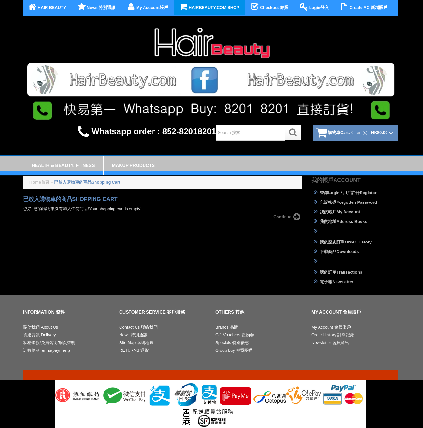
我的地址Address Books (339, 221)
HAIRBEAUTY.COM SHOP (208, 7)
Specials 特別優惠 (232, 342)
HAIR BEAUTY (46, 7)
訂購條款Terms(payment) (46, 350)
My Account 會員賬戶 (331, 327)
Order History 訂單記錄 (332, 335)
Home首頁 (39, 182)
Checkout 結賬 (269, 7)
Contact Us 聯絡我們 (138, 327)
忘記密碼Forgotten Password (344, 202)
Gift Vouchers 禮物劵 (234, 335)
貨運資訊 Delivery (39, 335)
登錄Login (325, 192)
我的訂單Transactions (336, 272)
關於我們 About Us (40, 327)
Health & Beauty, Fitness (63, 165)
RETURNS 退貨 (134, 350)
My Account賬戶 (147, 7)
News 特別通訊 (95, 7)
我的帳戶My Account (335, 212)
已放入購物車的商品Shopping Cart (87, 182)
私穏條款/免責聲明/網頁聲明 (49, 342)
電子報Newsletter (332, 281)
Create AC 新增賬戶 (363, 7)
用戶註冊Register (359, 192)
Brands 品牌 (226, 327)
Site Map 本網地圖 (136, 342)
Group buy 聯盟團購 (234, 350)
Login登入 (314, 7)
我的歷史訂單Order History (341, 242)
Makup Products (133, 165)
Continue (287, 217)
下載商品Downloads (335, 251)
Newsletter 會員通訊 (330, 342)
